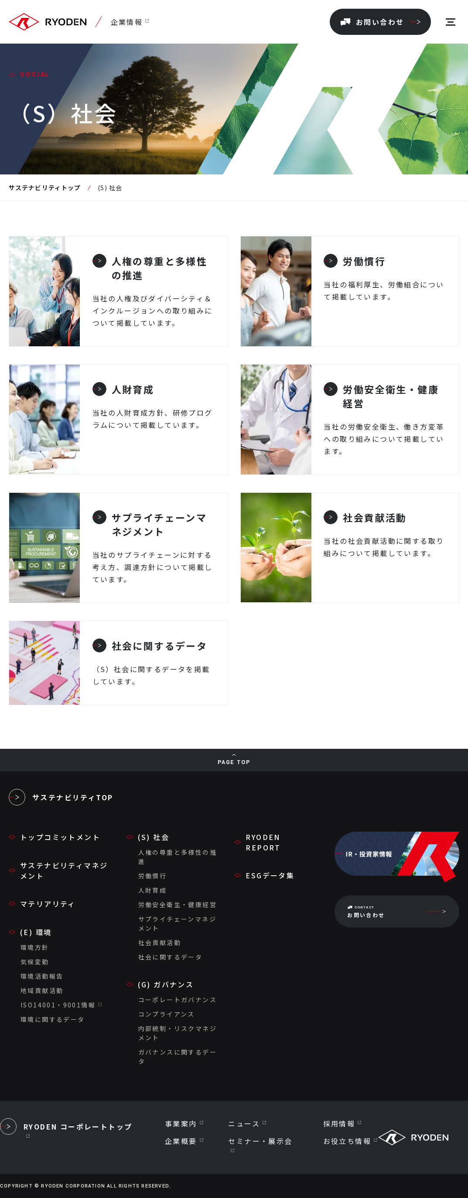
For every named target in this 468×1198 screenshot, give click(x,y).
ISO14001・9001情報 (58, 1004)
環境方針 (34, 947)
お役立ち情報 (347, 1141)
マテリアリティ (48, 903)
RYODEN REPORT (263, 842)
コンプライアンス (166, 1014)
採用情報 (339, 1123)
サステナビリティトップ (45, 187)
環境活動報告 (41, 976)
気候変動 (34, 961)
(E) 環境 (35, 932)
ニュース (244, 1123)
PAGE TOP (234, 762)
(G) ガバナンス (166, 984)
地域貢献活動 (41, 990)
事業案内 (181, 1123)
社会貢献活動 (159, 942)
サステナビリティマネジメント (64, 870)
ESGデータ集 (270, 875)
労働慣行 (152, 875)
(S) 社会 (153, 837)
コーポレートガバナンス (177, 999)
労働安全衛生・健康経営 (177, 904)
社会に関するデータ (170, 956)
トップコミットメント (60, 837)
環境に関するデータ (52, 1019)
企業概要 (181, 1141)
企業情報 (127, 22)
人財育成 (152, 890)
